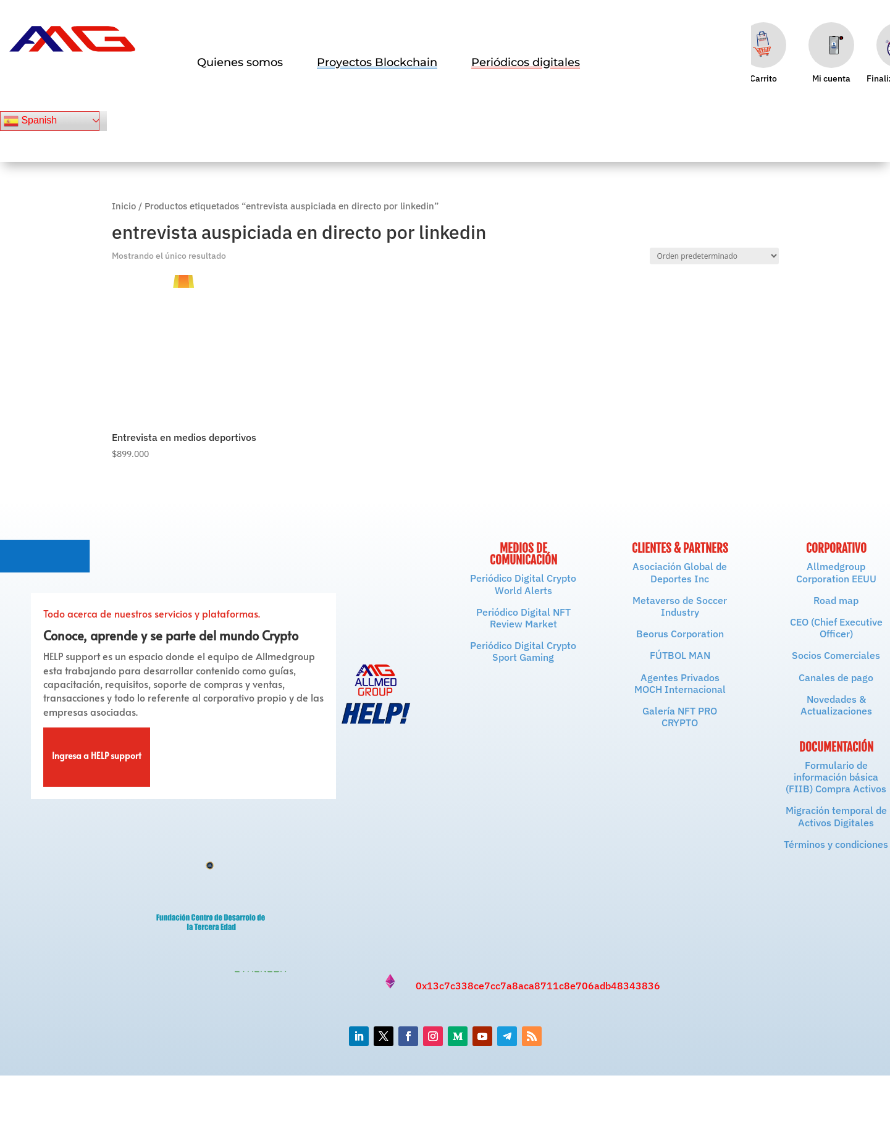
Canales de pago (836, 677)
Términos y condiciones (836, 844)
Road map (836, 600)
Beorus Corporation (680, 633)
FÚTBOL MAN (680, 655)
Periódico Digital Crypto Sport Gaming (523, 651)
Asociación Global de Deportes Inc (679, 572)
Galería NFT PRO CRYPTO (679, 717)
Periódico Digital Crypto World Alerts (523, 584)
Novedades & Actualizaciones (836, 705)
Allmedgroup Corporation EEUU (836, 572)
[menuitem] (240, 62)
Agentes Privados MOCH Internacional (680, 683)
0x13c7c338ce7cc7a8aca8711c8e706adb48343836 (538, 985)
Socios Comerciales (836, 655)
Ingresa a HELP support (96, 757)
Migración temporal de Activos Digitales (836, 816)
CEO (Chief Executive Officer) (836, 628)
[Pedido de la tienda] (714, 256)
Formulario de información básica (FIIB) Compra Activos (836, 777)
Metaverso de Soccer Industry (679, 606)
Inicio (124, 206)
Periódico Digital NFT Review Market (523, 618)
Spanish (30, 121)
